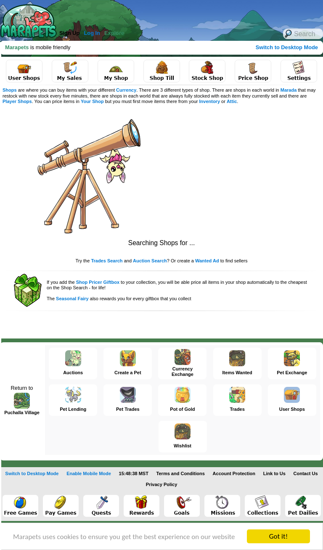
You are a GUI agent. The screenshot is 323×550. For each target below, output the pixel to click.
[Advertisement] (227, 172)
